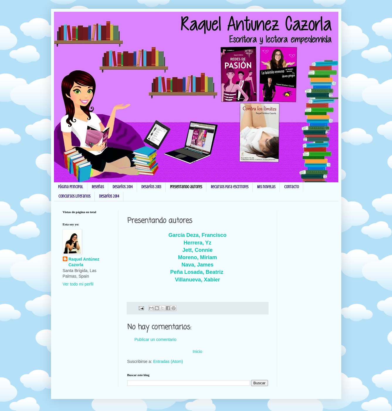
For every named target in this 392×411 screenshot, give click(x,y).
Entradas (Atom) (168, 361)
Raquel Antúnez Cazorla (84, 262)
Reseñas (98, 187)
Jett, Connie (197, 250)
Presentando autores (186, 187)
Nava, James (197, 265)
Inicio (197, 351)
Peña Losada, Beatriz (197, 272)
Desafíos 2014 (123, 187)
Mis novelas (266, 187)
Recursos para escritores (229, 187)
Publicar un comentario (156, 339)
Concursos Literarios (74, 196)
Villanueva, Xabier (197, 280)
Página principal (70, 187)
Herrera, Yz (197, 243)
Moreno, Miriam (197, 257)
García (197, 235)
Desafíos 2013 (151, 187)
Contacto (291, 187)
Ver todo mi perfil (78, 284)
